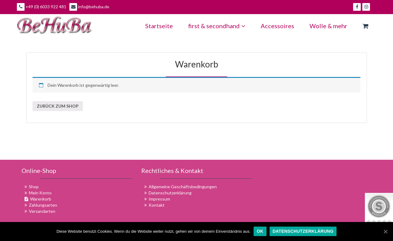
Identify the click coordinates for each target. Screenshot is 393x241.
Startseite (159, 25)
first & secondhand (216, 26)
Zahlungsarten (43, 205)
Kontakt (157, 205)
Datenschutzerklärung (170, 192)
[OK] (385, 231)
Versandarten (42, 211)
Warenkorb (196, 64)
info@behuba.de (89, 7)
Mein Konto (40, 192)
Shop (34, 186)
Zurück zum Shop (58, 106)
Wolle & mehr (328, 25)
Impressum (159, 198)
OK (260, 231)
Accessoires (277, 25)
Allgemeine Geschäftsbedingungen (183, 186)
